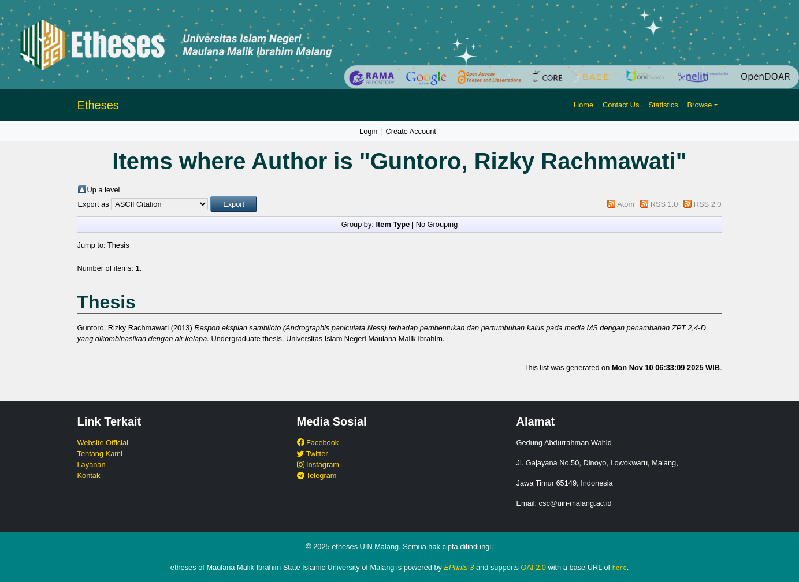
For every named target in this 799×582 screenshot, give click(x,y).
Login (368, 131)
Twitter (312, 453)
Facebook (318, 442)
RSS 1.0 (664, 204)
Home (583, 104)
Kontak (89, 475)
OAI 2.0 (533, 567)
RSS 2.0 (708, 204)
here (619, 568)
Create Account (410, 131)
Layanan (91, 464)
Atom (625, 204)
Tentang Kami (99, 453)
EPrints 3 (459, 567)
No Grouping (437, 224)
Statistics (663, 104)
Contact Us (621, 104)
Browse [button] (699, 104)
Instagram (318, 464)
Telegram (317, 475)
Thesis (118, 245)
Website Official (102, 442)
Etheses (98, 105)
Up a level (103, 189)
